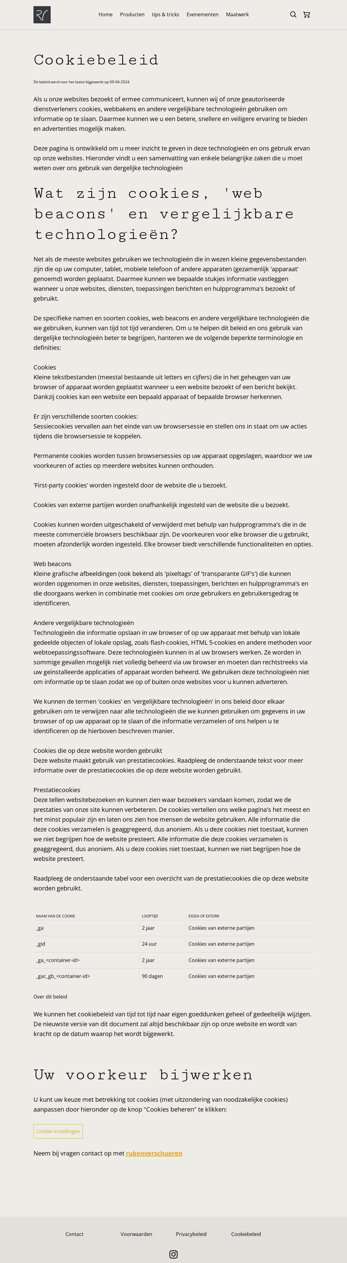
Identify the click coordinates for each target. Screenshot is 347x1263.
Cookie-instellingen (58, 1131)
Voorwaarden (136, 1234)
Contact (74, 1234)
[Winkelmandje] (307, 15)
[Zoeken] (293, 15)
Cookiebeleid (246, 1234)
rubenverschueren (154, 1153)
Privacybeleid (191, 1234)
